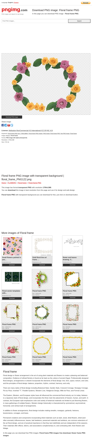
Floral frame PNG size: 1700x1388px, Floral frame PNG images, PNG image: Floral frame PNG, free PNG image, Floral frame (42, 133)
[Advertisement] (46, 39)
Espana (16, 2)
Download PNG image (12, 117)
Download (12, 265)
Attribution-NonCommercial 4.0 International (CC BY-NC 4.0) (31, 130)
